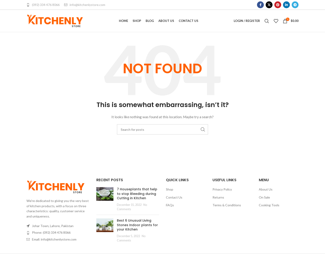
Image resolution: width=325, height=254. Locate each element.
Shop (169, 191)
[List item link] (57, 234)
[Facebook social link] (260, 4)
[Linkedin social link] (286, 4)
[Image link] (55, 188)
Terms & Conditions (226, 207)
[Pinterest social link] (277, 4)
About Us (266, 191)
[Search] (266, 21)
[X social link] (269, 4)
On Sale (264, 199)
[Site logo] (55, 21)
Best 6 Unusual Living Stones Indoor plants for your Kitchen (137, 226)
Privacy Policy (222, 191)
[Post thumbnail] (104, 201)
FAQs (170, 207)
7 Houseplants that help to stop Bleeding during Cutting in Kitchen (137, 195)
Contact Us (174, 199)
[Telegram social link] (295, 4)
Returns (218, 199)
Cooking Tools (269, 207)
